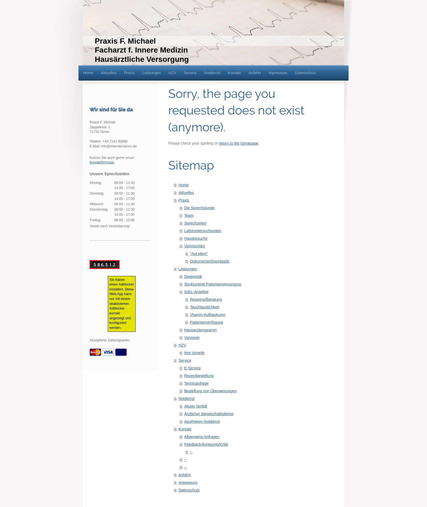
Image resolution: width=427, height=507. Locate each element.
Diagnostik (193, 276)
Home (183, 185)
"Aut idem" (199, 253)
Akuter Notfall (195, 406)
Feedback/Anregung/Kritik (206, 444)
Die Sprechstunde (199, 208)
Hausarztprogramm (200, 330)
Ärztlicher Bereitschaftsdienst (208, 414)
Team (188, 215)
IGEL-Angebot (196, 292)
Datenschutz (189, 490)
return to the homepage (239, 143)
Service (184, 360)
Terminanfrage (196, 383)
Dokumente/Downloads (209, 261)
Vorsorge (191, 337)
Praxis (183, 200)
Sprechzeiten (195, 223)
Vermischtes (194, 246)
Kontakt (184, 429)
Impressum (187, 482)
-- (191, 452)
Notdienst (186, 398)
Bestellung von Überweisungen (210, 391)
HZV (182, 345)
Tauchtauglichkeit (204, 307)
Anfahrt (184, 475)
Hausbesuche (196, 238)
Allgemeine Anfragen (201, 437)
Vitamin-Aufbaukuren (207, 314)
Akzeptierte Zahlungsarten (110, 340)
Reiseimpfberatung (206, 299)
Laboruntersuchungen (202, 231)
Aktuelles (186, 192)
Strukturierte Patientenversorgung (212, 284)
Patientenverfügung (206, 322)
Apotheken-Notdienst (202, 421)
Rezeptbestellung (198, 376)
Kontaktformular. (102, 162)
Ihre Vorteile (194, 353)
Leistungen (187, 269)
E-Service (192, 368)
